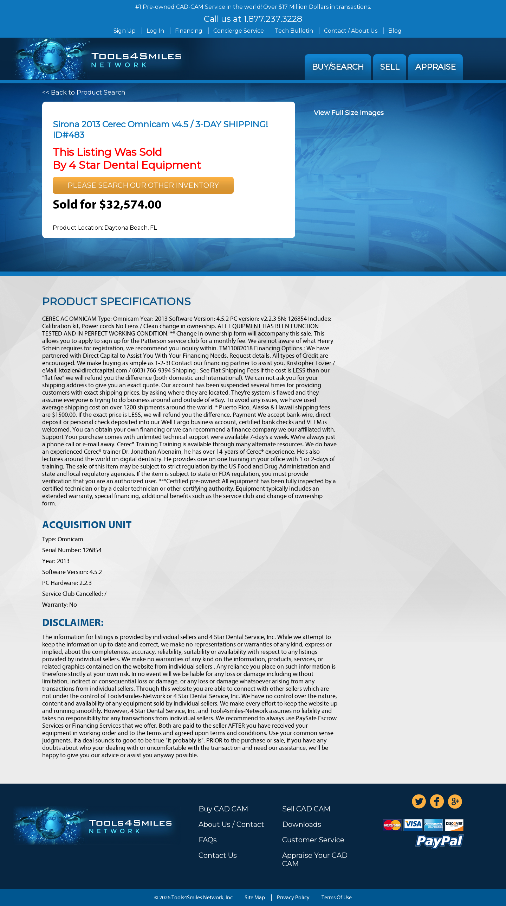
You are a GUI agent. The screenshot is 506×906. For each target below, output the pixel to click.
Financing (188, 30)
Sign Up (124, 30)
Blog (395, 30)
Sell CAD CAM (306, 809)
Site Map (255, 897)
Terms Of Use (337, 897)
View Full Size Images (349, 113)
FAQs (208, 840)
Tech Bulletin (294, 30)
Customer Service (313, 840)
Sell (389, 67)
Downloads (301, 824)
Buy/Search (338, 67)
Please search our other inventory (143, 185)
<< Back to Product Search (83, 92)
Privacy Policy (293, 897)
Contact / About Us (350, 30)
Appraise (435, 67)
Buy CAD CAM (223, 809)
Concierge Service (238, 30)
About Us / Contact (231, 824)
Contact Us (218, 855)
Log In (155, 30)
